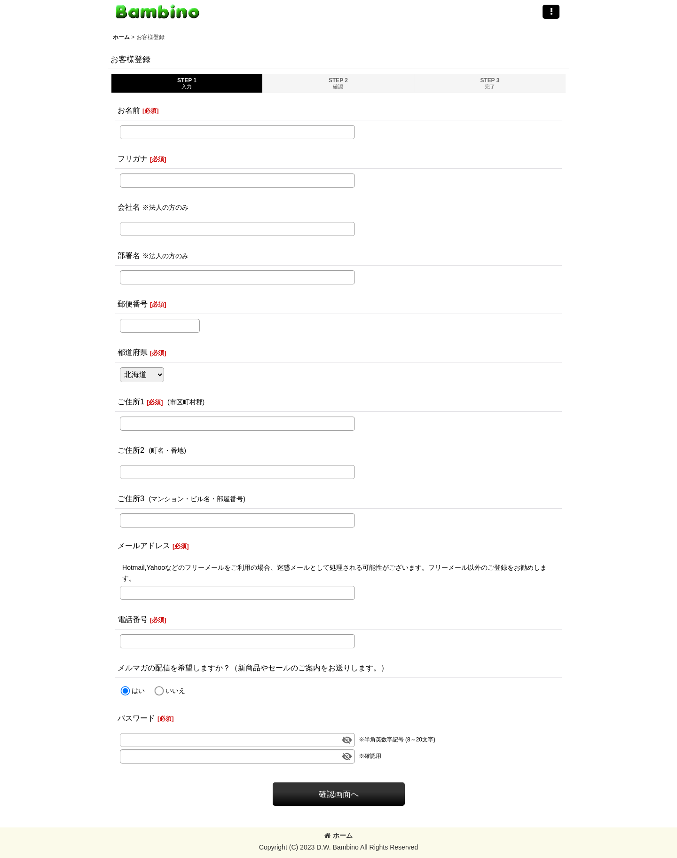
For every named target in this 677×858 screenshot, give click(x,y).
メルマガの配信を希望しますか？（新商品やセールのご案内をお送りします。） (253, 667)
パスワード (136, 718)
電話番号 (133, 619)
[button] (551, 12)
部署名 (129, 255)
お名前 (129, 110)
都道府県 (133, 352)
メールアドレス (144, 545)
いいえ (175, 690)
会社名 (129, 207)
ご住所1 (131, 401)
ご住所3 (131, 498)
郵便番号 (133, 303)
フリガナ (133, 158)
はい (138, 690)
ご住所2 (131, 450)
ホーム (338, 835)
